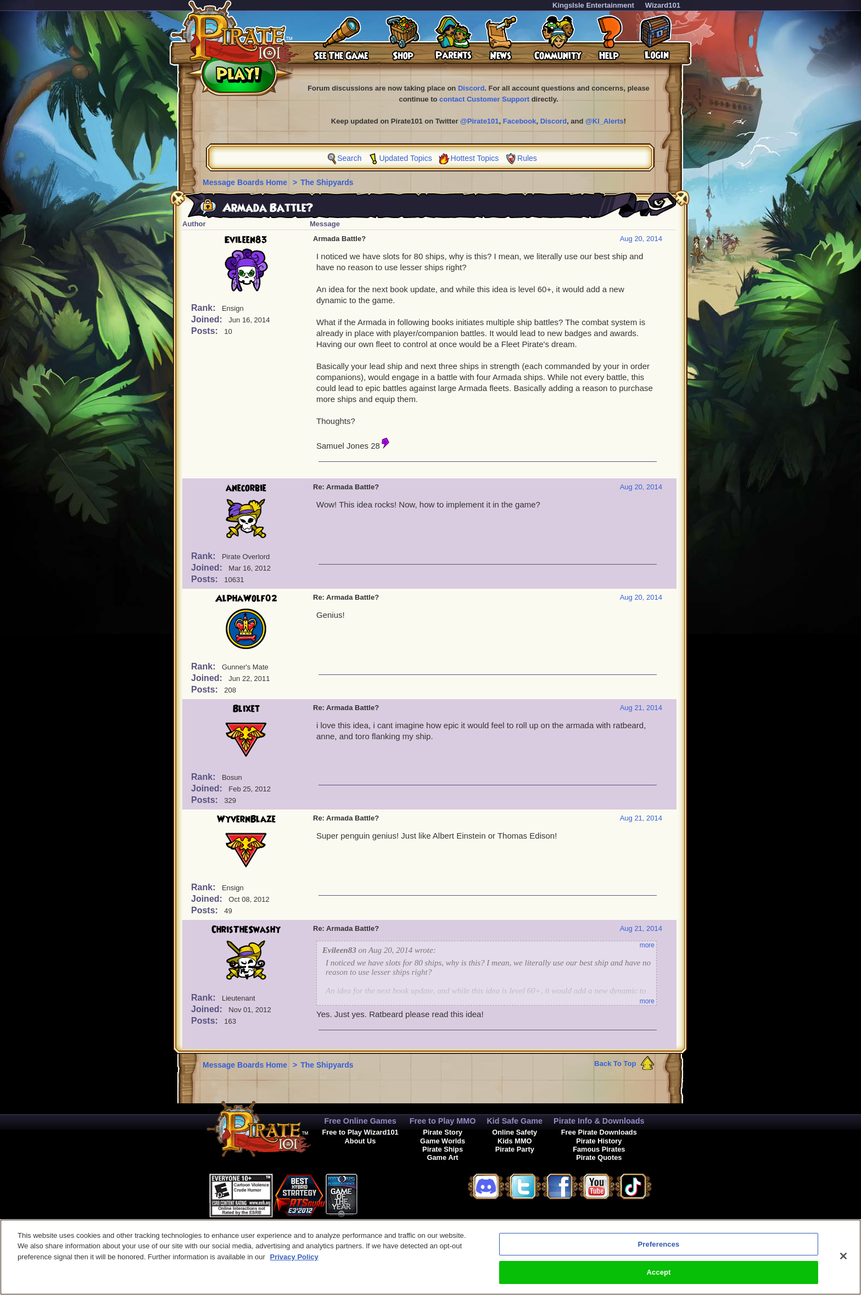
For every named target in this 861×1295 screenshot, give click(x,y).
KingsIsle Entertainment (593, 5)
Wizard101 (662, 5)
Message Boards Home (246, 182)
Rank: (204, 307)
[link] (384, 1194)
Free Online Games (360, 1121)
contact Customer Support (484, 99)
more (647, 945)
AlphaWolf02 (246, 598)
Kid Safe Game (515, 1121)
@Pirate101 (479, 121)
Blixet (246, 709)
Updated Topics (405, 158)
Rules (527, 158)
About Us (360, 1141)
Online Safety (514, 1132)
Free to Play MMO (443, 1121)
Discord (471, 88)
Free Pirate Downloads (599, 1132)
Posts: (205, 331)
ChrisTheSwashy (246, 929)
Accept (658, 1279)
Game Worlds (442, 1141)
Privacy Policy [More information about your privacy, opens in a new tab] (294, 1264)
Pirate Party (514, 1149)
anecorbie (246, 488)
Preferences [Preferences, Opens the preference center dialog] (659, 1251)
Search (349, 158)
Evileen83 (246, 240)
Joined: (208, 319)
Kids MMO (514, 1141)
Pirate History (599, 1141)
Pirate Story (442, 1132)
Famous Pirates (599, 1149)
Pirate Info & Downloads (599, 1121)
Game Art (443, 1157)
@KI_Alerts (604, 121)
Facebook (519, 121)
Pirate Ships (442, 1149)
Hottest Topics (475, 158)
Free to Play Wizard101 (360, 1132)
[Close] (843, 1263)
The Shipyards (326, 182)
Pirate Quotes (599, 1157)
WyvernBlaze (246, 819)
